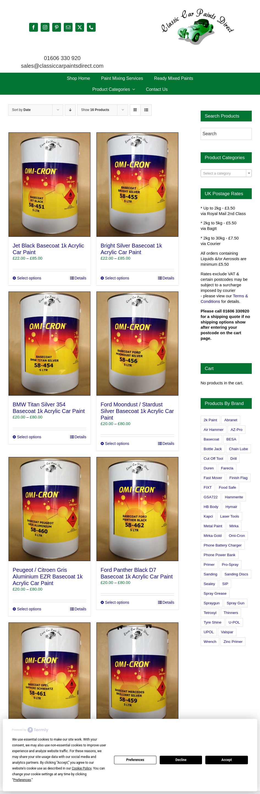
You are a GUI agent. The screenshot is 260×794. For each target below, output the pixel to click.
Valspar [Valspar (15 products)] (227, 632)
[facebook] (33, 27)
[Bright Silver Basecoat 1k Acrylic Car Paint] (137, 184)
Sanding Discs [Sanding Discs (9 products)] (236, 574)
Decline (180, 760)
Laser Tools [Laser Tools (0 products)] (229, 516)
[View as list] (146, 110)
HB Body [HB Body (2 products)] (211, 507)
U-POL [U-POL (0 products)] (234, 622)
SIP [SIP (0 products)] (225, 584)
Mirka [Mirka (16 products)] (234, 526)
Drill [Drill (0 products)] (233, 458)
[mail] (68, 27)
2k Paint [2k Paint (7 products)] (210, 420)
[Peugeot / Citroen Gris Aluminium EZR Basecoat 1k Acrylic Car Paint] (49, 509)
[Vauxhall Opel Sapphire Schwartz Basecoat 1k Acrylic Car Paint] (49, 674)
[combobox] (226, 173)
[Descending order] (70, 110)
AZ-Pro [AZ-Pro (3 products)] (236, 430)
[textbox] (226, 173)
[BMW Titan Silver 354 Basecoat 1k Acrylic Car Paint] (49, 344)
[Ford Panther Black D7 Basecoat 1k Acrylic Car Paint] (137, 509)
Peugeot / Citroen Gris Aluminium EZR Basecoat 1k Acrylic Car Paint (48, 576)
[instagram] (45, 27)
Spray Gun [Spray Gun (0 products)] (236, 603)
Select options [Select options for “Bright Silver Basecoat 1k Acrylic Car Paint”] (117, 278)
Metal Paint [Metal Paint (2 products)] (213, 526)
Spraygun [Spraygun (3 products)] (212, 603)
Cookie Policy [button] (81, 768)
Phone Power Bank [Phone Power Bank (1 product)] (220, 555)
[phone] (91, 27)
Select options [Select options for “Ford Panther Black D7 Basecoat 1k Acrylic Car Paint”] (117, 602)
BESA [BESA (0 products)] (231, 439)
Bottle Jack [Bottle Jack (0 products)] (213, 449)
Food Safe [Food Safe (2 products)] (227, 487)
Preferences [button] (22, 780)
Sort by (21, 110)
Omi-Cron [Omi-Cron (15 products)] (237, 536)
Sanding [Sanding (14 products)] (210, 574)
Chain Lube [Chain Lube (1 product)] (238, 449)
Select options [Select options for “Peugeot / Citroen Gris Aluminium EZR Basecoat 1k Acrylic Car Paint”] (29, 609)
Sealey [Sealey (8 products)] (209, 584)
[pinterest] (56, 27)
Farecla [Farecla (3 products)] (227, 468)
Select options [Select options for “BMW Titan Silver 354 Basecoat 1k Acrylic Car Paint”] (29, 437)
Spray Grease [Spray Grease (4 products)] (215, 593)
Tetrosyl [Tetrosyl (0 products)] (210, 613)
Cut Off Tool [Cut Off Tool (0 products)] (213, 458)
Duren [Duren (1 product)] (209, 468)
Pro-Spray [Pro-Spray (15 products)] (230, 564)
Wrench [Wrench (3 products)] (210, 642)
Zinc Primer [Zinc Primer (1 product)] (232, 642)
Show (95, 110)
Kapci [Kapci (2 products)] (208, 516)
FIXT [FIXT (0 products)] (208, 487)
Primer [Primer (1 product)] (209, 564)
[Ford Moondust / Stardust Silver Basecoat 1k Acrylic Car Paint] (137, 344)
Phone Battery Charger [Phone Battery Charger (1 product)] (223, 545)
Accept (227, 760)
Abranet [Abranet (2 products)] (230, 420)
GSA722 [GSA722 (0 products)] (211, 497)
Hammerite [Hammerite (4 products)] (234, 497)
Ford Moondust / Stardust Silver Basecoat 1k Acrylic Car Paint (137, 411)
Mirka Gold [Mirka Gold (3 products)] (213, 536)
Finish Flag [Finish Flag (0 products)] (238, 478)
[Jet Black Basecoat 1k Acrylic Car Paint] (49, 184)
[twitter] (79, 27)
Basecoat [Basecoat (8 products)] (211, 439)
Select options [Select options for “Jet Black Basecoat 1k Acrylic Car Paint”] (29, 278)
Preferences (135, 760)
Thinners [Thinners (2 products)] (231, 613)
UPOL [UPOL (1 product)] (209, 632)
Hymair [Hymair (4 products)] (231, 507)
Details (80, 278)
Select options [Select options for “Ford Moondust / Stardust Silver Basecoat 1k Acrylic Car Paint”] (117, 443)
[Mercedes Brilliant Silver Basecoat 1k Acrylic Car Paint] (137, 674)
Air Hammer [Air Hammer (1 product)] (213, 430)
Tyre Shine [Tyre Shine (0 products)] (213, 622)
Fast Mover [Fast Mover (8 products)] (213, 478)
